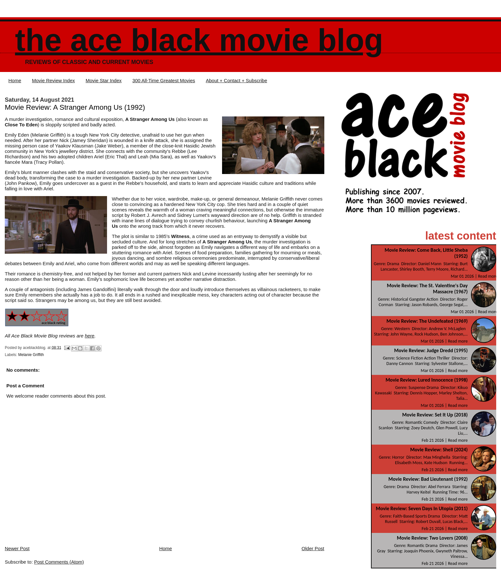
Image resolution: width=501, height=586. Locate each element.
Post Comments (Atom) (59, 562)
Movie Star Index (104, 80)
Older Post (313, 548)
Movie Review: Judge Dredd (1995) (430, 350)
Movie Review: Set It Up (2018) (435, 415)
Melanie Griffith (31, 354)
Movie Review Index (53, 80)
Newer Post (17, 548)
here (89, 335)
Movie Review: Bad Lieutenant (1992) (428, 479)
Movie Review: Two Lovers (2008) (432, 538)
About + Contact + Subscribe (236, 80)
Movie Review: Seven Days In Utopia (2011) (422, 508)
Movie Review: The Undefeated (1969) (427, 321)
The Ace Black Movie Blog (199, 40)
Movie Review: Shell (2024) (439, 450)
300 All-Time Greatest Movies (163, 80)
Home (14, 80)
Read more (488, 276)
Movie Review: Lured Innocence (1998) (427, 380)
